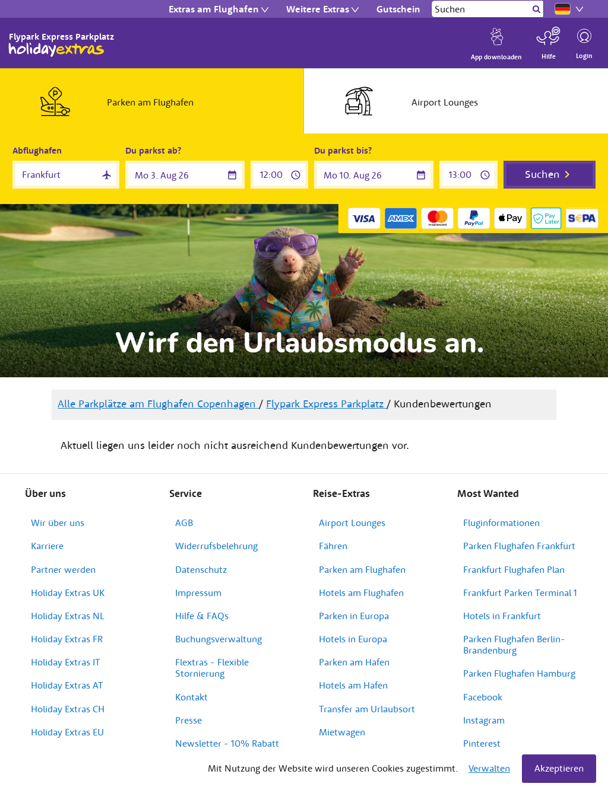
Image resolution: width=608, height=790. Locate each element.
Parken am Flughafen (362, 569)
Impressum (198, 592)
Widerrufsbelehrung (216, 546)
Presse (188, 720)
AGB (184, 522)
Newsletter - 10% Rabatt (227, 743)
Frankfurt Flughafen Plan (514, 569)
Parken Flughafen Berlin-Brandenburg (514, 644)
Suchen (542, 174)
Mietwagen (342, 732)
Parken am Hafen (354, 662)
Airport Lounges (352, 522)
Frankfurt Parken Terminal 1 (520, 592)
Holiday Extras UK (67, 592)
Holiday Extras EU (67, 732)
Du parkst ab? (153, 150)
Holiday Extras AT (67, 685)
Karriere (47, 546)
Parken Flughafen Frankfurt (519, 546)
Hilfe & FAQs (202, 616)
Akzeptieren (559, 768)
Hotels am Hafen (353, 685)
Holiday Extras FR (67, 639)
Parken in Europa (354, 616)
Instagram (484, 720)
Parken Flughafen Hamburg (519, 673)
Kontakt (191, 697)
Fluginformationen (501, 522)
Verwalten (489, 768)
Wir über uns (57, 522)
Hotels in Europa (353, 639)
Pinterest (482, 743)
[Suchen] (480, 9)
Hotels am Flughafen (361, 592)
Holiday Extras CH (67, 709)
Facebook (482, 697)
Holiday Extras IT (65, 662)
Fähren (333, 546)
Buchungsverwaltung (218, 639)
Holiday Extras (56, 50)
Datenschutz (201, 569)
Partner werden (63, 569)
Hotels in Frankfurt (502, 616)
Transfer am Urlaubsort (367, 709)
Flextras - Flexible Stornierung (212, 667)
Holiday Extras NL (67, 616)
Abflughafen (37, 150)
